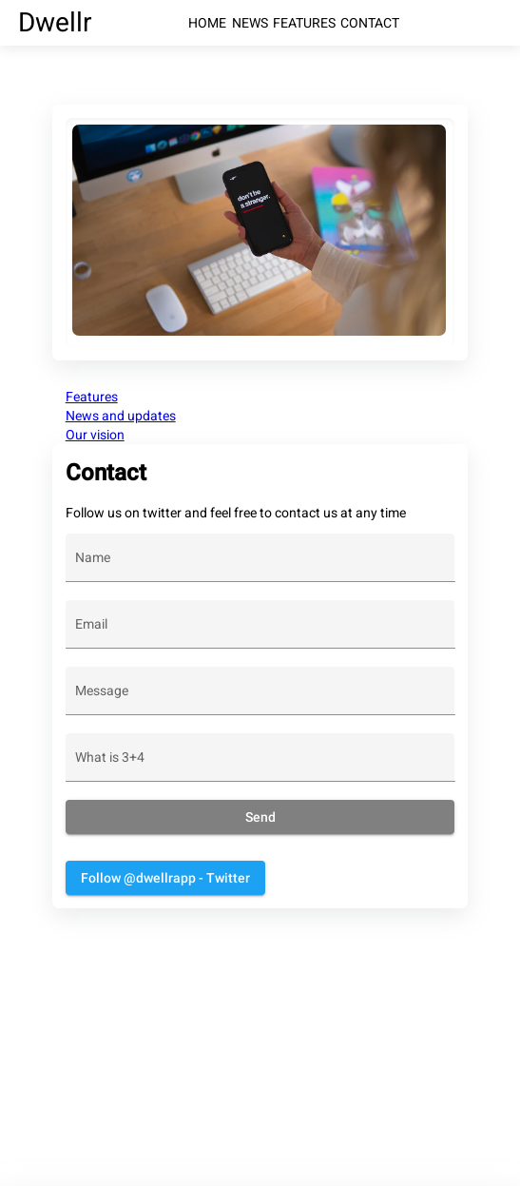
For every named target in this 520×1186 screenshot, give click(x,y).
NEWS (250, 22)
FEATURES (304, 22)
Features (92, 396)
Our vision (95, 434)
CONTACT (369, 22)
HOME (207, 22)
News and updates (121, 415)
